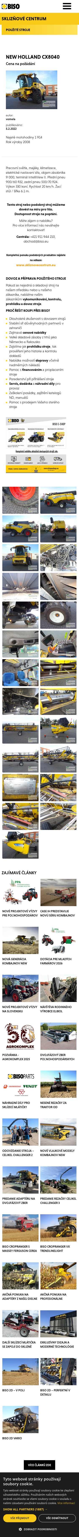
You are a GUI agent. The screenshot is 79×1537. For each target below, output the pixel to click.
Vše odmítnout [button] (57, 1518)
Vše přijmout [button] (20, 1518)
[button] (39, 1509)
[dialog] (39, 1504)
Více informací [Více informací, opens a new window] (66, 1503)
